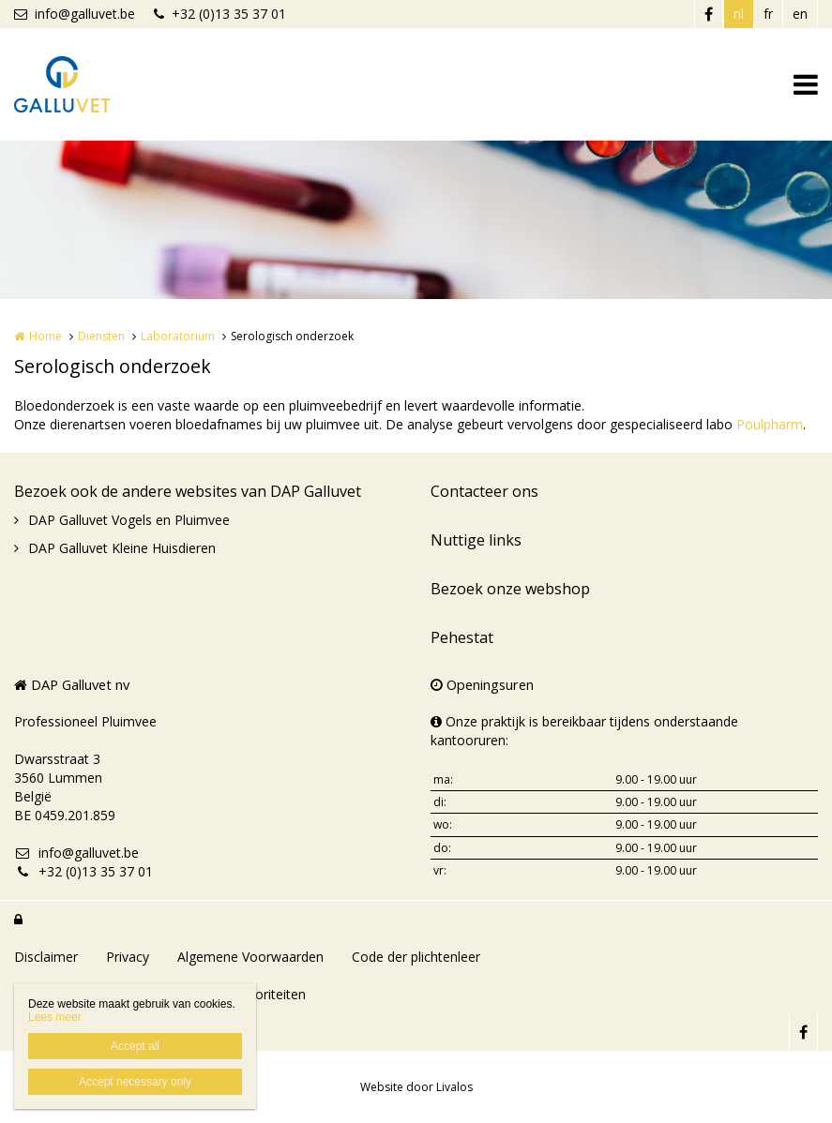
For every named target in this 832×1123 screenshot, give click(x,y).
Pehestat (462, 637)
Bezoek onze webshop (510, 588)
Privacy (127, 957)
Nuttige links (476, 540)
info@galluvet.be (74, 13)
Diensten (101, 336)
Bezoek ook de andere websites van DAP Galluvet (187, 491)
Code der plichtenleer (416, 957)
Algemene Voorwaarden (250, 957)
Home (45, 336)
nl (739, 13)
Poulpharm (769, 424)
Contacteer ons (484, 491)
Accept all (135, 1046)
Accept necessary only (135, 1081)
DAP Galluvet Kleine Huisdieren (122, 548)
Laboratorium (178, 336)
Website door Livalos (416, 1087)
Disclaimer (46, 957)
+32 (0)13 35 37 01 (220, 13)
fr (768, 13)
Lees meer (55, 1017)
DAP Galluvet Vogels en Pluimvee (129, 520)
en (800, 13)
